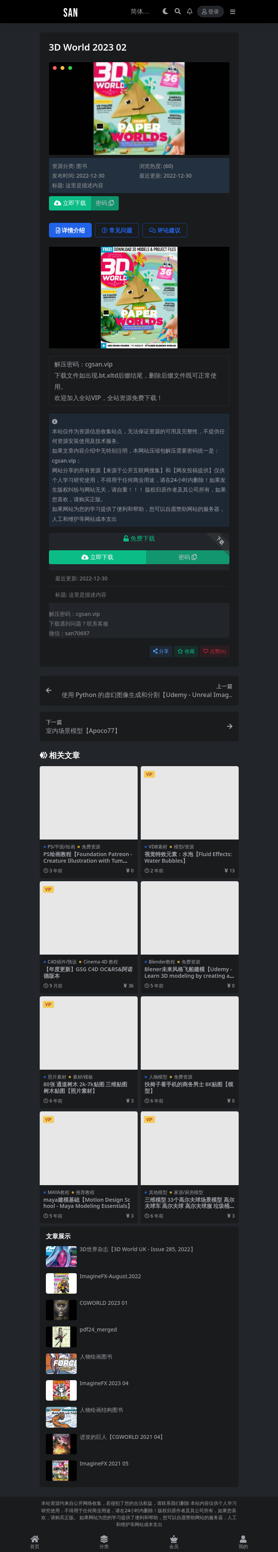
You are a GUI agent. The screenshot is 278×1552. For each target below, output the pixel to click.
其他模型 (158, 1192)
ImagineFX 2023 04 (104, 1383)
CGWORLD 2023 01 (104, 1302)
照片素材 (57, 1077)
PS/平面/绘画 (61, 846)
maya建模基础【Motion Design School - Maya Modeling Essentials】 (88, 1203)
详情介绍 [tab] (70, 230)
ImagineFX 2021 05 (104, 1463)
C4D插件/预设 (62, 961)
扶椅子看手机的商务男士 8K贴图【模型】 (189, 1087)
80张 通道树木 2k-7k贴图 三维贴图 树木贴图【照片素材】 (86, 1087)
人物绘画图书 (96, 1356)
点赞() (214, 651)
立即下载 (70, 203)
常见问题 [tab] (117, 230)
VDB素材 (158, 846)
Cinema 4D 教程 (100, 961)
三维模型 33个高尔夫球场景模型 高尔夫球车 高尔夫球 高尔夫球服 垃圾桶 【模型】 (189, 1206)
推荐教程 (85, 1192)
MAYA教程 (58, 1192)
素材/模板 (83, 1077)
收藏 (186, 651)
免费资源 (91, 846)
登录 (210, 12)
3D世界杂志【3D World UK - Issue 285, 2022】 (138, 1249)
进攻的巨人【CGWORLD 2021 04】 (123, 1436)
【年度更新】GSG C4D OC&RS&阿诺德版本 (88, 972)
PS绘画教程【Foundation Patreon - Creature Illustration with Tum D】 (88, 860)
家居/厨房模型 (189, 1192)
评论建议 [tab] (164, 230)
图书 (81, 166)
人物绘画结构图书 (101, 1409)
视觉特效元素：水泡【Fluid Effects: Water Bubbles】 (188, 857)
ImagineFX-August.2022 (110, 1276)
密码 (105, 203)
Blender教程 (162, 961)
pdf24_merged (98, 1329)
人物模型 (158, 1077)
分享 (161, 651)
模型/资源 (184, 846)
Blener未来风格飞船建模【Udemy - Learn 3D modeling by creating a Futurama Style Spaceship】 (189, 975)
